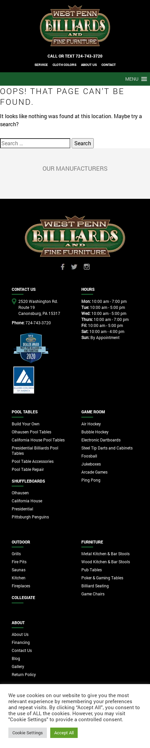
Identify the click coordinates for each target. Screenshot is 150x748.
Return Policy (24, 674)
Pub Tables (91, 569)
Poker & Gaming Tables (102, 577)
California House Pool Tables (38, 439)
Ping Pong (90, 480)
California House (27, 500)
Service (41, 65)
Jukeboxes (91, 464)
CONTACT (108, 65)
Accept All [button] (64, 733)
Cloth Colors (64, 65)
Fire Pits (19, 561)
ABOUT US (89, 65)
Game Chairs (92, 593)
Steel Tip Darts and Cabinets (107, 447)
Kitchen (18, 577)
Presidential (22, 508)
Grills (16, 553)
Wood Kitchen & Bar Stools (105, 561)
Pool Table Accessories (33, 461)
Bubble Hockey (94, 431)
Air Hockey (91, 423)
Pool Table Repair (28, 469)
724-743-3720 (89, 56)
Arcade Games (94, 472)
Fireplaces (21, 585)
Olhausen (20, 492)
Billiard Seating (95, 585)
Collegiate (23, 597)
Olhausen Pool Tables (31, 431)
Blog (16, 658)
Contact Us (22, 650)
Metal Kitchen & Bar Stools (105, 553)
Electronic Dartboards (101, 439)
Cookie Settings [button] (27, 733)
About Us (20, 634)
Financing (21, 642)
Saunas (18, 569)
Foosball (89, 456)
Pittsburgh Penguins (30, 516)
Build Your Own (26, 423)
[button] (131, 79)
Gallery (18, 666)
